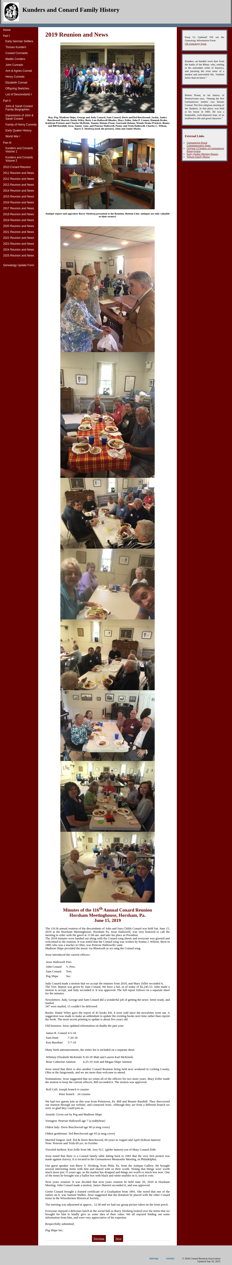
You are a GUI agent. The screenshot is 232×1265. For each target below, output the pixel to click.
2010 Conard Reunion (17, 167)
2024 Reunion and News (18, 249)
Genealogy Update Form (18, 265)
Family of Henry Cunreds (21, 124)
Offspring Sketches (17, 88)
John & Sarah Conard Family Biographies (19, 108)
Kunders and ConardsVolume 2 (19, 159)
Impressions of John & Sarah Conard (19, 117)
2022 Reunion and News (18, 238)
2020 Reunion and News (18, 226)
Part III (7, 142)
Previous (99, 1238)
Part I (6, 36)
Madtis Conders (15, 59)
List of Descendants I (18, 94)
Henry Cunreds (15, 76)
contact (170, 1258)
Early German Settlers (19, 41)
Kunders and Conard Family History (71, 9)
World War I (12, 136)
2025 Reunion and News (18, 255)
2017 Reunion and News (18, 208)
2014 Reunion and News (18, 190)
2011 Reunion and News (18, 173)
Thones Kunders (15, 47)
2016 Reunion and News (18, 202)
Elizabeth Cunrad (16, 82)
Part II (7, 100)
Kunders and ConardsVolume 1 (19, 150)
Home (7, 30)
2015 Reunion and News (18, 196)
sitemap (153, 1258)
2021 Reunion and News (18, 232)
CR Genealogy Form (196, 43)
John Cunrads (14, 65)
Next (118, 1238)
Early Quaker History (18, 130)
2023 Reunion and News (18, 243)
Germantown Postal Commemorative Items (199, 144)
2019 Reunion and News (18, 220)
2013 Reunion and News (18, 184)
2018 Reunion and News (18, 214)
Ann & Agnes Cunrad (18, 70)
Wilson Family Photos (198, 156)
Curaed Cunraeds (16, 53)
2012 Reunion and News (18, 179)
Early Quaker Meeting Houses (202, 153)
